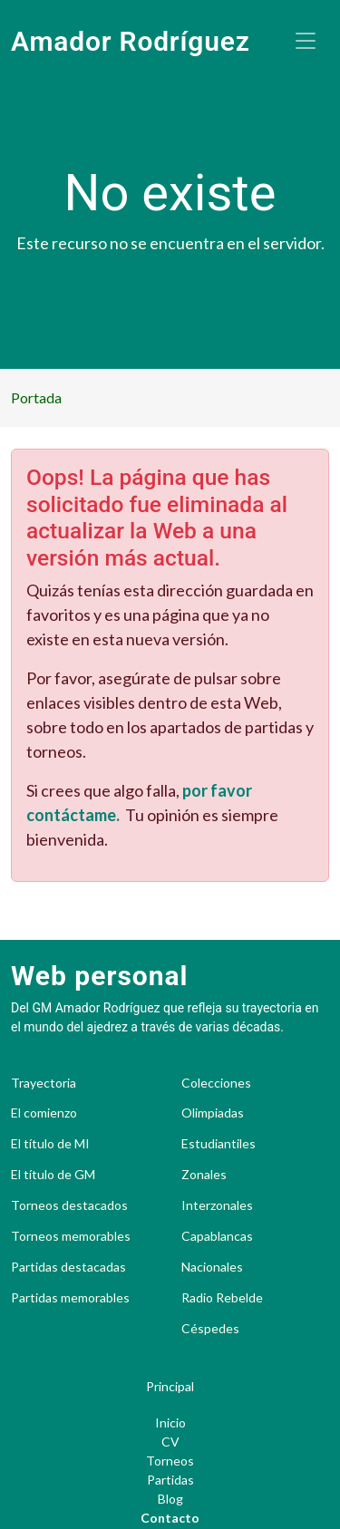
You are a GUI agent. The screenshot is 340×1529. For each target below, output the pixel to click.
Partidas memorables (70, 1298)
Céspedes (210, 1328)
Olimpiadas (212, 1113)
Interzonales (217, 1205)
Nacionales (212, 1267)
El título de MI (50, 1143)
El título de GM (53, 1174)
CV (170, 1441)
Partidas (170, 1479)
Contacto (170, 1517)
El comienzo (44, 1113)
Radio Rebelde (222, 1298)
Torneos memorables (71, 1236)
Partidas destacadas (68, 1267)
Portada (36, 397)
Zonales (204, 1174)
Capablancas (217, 1236)
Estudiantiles (218, 1143)
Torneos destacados (69, 1205)
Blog (170, 1498)
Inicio (170, 1422)
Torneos (170, 1460)
